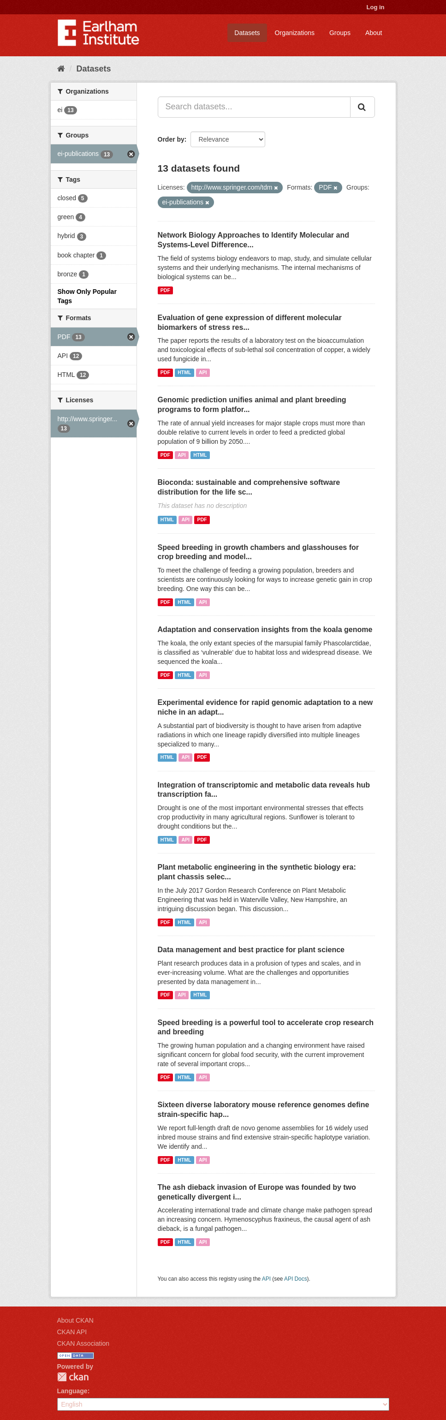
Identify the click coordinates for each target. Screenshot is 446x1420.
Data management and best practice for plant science (251, 950)
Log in (376, 7)
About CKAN (75, 1320)
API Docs (295, 1279)
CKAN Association (83, 1343)
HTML (184, 372)
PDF (165, 290)
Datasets (247, 32)
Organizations (295, 32)
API (203, 372)
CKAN (73, 1377)
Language (72, 1391)
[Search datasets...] (254, 107)
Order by (171, 139)
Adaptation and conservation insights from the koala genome (265, 629)
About (373, 32)
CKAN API (72, 1332)
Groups (340, 32)
